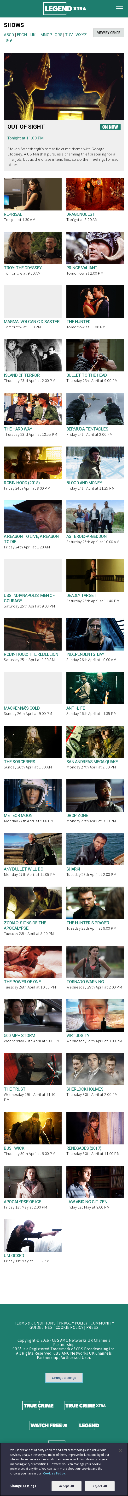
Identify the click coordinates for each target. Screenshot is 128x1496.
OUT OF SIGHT (26, 127)
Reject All (100, 1486)
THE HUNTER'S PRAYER (87, 923)
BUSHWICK (14, 1148)
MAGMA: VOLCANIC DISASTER (31, 322)
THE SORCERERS (19, 762)
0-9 (9, 40)
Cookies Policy (54, 1473)
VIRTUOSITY (77, 1035)
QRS (58, 35)
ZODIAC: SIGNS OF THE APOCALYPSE (25, 926)
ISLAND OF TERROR (22, 375)
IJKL (33, 35)
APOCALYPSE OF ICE (22, 1202)
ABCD (9, 35)
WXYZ (81, 35)
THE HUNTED (78, 322)
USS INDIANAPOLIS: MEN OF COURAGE (29, 598)
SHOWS (14, 25)
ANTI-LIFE (75, 708)
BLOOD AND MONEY (84, 483)
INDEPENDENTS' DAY (85, 654)
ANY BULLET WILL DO (23, 869)
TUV (69, 35)
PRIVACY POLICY (73, 1323)
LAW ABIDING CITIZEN (86, 1202)
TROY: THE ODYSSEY (23, 268)
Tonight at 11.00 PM (25, 138)
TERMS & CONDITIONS (35, 1323)
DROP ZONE (77, 815)
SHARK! (73, 869)
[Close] (120, 1450)
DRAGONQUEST (80, 214)
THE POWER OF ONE (22, 982)
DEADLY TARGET (81, 595)
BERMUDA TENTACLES (87, 429)
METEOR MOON (18, 815)
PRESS (92, 1327)
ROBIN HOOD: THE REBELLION (31, 654)
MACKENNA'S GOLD (22, 708)
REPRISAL (13, 214)
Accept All (66, 1486)
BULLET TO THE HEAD (86, 375)
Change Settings (64, 1378)
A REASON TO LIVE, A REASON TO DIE (31, 539)
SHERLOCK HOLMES (85, 1089)
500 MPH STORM (19, 1035)
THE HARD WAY (18, 429)
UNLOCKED (14, 1256)
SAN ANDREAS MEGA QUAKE (92, 762)
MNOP (46, 35)
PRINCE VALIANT (82, 268)
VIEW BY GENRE (108, 32)
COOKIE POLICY (69, 1327)
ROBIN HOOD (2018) (22, 483)
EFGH (22, 35)
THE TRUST (15, 1089)
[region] (64, 1469)
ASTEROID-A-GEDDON (86, 536)
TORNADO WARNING (85, 982)
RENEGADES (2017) (83, 1148)
